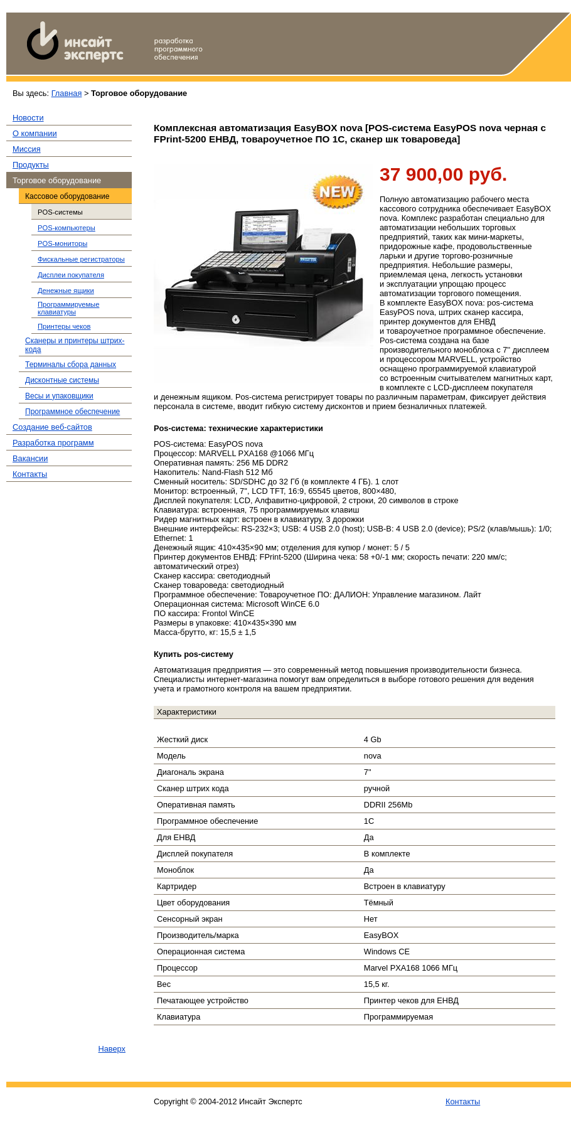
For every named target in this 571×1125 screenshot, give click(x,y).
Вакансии (30, 458)
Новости (28, 117)
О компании (35, 133)
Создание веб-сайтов (52, 427)
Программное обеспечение (72, 411)
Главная (66, 93)
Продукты (31, 164)
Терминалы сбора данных (70, 364)
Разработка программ (53, 442)
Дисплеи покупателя (71, 275)
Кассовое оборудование (67, 196)
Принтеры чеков (64, 326)
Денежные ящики (66, 290)
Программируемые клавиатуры (68, 308)
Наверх (111, 1048)
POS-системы (60, 212)
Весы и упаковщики (59, 396)
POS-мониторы (62, 243)
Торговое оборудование (57, 180)
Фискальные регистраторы (81, 259)
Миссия (27, 149)
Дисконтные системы (62, 380)
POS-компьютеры (66, 228)
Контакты (30, 474)
